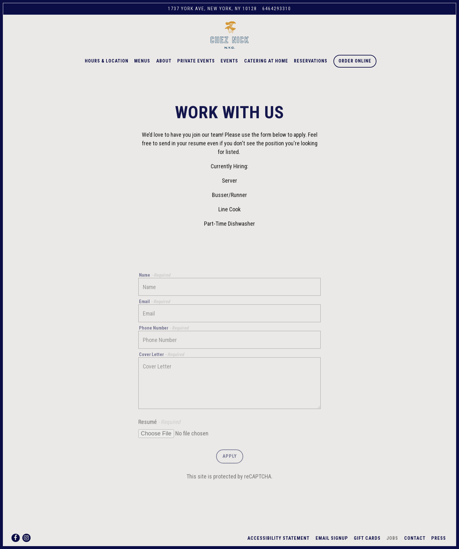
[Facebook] (15, 538)
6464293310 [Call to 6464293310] (276, 8)
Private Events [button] (196, 67)
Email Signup (332, 538)
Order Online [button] (355, 67)
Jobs (392, 538)
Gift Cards (367, 538)
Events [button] (229, 67)
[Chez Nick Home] (229, 37)
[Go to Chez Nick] (212, 8)
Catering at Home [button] (266, 67)
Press (438, 538)
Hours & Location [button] (106, 67)
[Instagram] (26, 538)
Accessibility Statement (278, 538)
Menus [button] (142, 67)
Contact (415, 538)
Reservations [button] (310, 67)
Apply (229, 468)
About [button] (163, 67)
